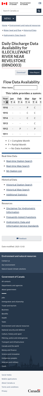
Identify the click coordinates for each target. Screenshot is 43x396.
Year (5, 100)
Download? (21, 72)
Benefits (5, 314)
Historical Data (30, 30)
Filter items (19, 87)
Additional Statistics (16, 194)
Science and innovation (11, 354)
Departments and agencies (12, 285)
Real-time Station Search (19, 161)
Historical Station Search (19, 184)
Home (4, 25)
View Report (35, 72)
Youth (4, 366)
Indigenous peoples (9, 358)
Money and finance (9, 350)
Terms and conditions (10, 387)
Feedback (23, 239)
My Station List (14, 171)
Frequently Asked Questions (21, 217)
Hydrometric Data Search (15, 35)
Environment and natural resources (24, 25)
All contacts (6, 281)
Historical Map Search (17, 189)
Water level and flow (12, 30)
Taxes (4, 322)
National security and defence (13, 330)
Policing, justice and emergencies (15, 338)
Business (5, 310)
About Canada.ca (8, 383)
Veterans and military (10, 362)
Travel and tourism (9, 306)
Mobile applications (9, 379)
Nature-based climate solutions (14, 269)
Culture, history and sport (12, 334)
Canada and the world (10, 346)
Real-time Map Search (17, 166)
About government (9, 289)
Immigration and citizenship (13, 302)
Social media (6, 375)
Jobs (3, 297)
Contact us (6, 261)
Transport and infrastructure (13, 342)
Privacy (4, 391)
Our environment (8, 265)
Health (4, 318)
